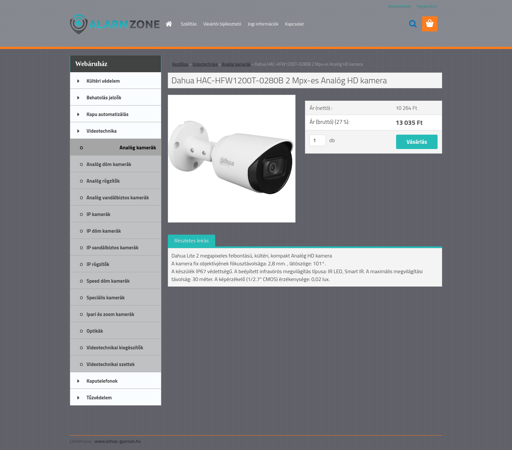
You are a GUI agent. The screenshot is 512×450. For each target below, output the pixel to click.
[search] (412, 23)
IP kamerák (98, 214)
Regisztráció (427, 6)
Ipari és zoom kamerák (110, 314)
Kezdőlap (180, 64)
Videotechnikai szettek (111, 364)
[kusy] (318, 140)
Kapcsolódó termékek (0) (288, 240)
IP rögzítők (98, 264)
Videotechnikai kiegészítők (115, 347)
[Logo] (115, 24)
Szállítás (189, 23)
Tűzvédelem (99, 397)
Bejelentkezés (399, 6)
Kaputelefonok (102, 381)
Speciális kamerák (106, 297)
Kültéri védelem (103, 81)
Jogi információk (263, 23)
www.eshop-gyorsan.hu (117, 441)
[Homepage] (168, 23)
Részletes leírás (191, 240)
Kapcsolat (294, 23)
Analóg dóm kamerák (109, 164)
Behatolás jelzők (104, 97)
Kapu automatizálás (108, 114)
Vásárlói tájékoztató (222, 23)
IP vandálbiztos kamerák (112, 247)
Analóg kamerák (138, 147)
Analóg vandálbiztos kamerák (118, 197)
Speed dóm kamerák (108, 281)
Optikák (95, 331)
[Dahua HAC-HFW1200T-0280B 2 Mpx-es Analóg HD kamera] (231, 98)
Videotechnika (102, 131)
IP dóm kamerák (104, 231)
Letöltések (234, 240)
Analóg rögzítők (103, 181)
